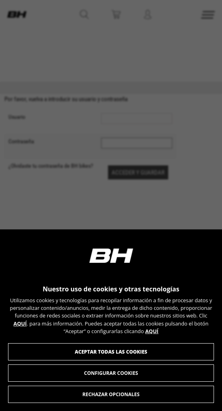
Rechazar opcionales (110, 394)
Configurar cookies (111, 373)
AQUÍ (20, 323)
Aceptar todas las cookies (111, 351)
